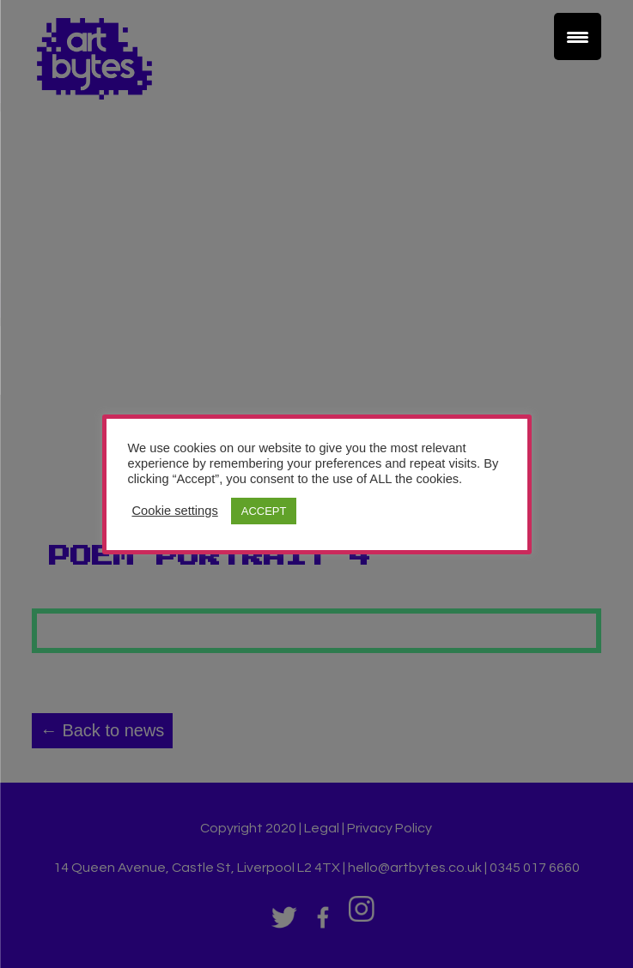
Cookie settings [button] (175, 510)
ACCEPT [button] (264, 511)
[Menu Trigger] (577, 36)
